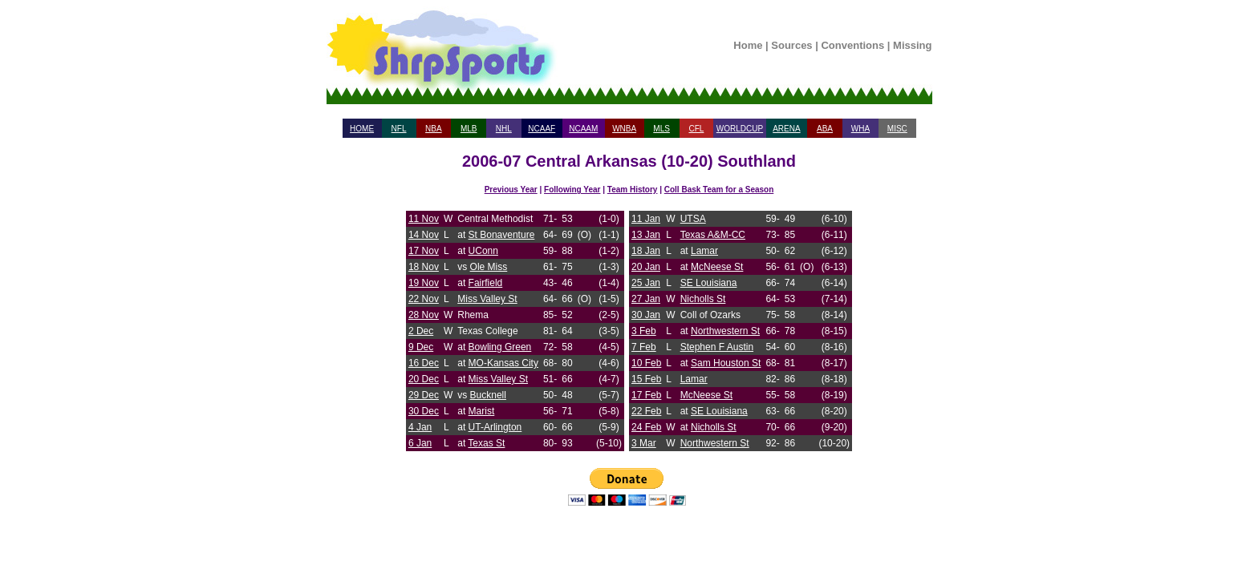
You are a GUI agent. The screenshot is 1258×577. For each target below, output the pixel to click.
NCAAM (583, 128)
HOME (362, 128)
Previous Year (511, 189)
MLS (661, 128)
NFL (399, 128)
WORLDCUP (739, 128)
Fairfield (486, 282)
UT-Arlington (495, 427)
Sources (791, 45)
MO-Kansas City (503, 363)
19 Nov (423, 282)
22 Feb (646, 411)
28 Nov (423, 315)
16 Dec (423, 363)
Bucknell (488, 395)
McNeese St (717, 266)
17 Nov (423, 250)
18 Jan (645, 250)
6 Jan (420, 443)
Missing (912, 45)
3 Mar (643, 443)
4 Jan (420, 427)
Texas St (486, 443)
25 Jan (645, 282)
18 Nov (423, 266)
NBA (433, 128)
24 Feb (646, 427)
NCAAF (541, 128)
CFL (696, 128)
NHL (504, 128)
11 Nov (423, 218)
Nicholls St (703, 299)
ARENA (786, 128)
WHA (860, 128)
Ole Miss (489, 266)
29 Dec (423, 395)
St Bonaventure (502, 234)
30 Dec (423, 411)
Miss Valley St (487, 299)
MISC (897, 128)
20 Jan (645, 266)
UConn (483, 250)
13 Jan (645, 234)
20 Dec (423, 379)
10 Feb (646, 363)
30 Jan (645, 315)
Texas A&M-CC (712, 234)
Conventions (852, 45)
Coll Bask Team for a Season (719, 189)
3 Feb (643, 331)
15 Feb (646, 379)
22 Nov (423, 299)
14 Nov (423, 234)
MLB (469, 128)
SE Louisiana (708, 282)
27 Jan (645, 299)
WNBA (624, 128)
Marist (482, 411)
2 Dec (420, 331)
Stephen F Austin (716, 347)
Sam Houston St (726, 363)
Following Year (572, 189)
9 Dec (420, 347)
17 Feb (646, 395)
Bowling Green (500, 347)
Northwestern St (725, 331)
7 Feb (643, 347)
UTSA (693, 218)
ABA (825, 128)
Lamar (704, 250)
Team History (632, 189)
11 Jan (645, 218)
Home (747, 45)
